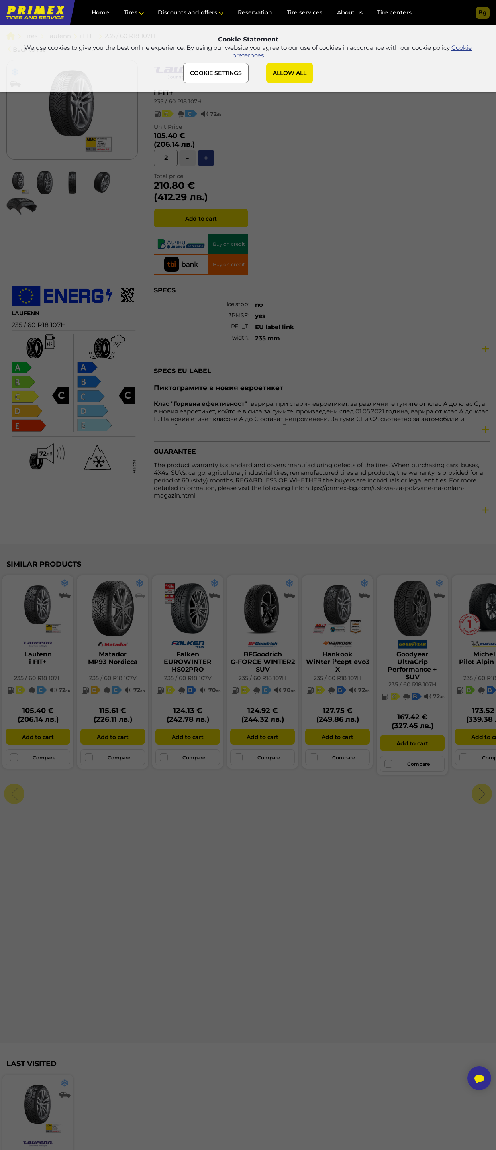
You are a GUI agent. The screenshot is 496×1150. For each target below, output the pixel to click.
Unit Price (168, 126)
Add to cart (201, 218)
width (240, 337)
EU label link (274, 327)
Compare (32, 757)
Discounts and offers (187, 12)
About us (350, 12)
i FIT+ (163, 93)
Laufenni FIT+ (38, 658)
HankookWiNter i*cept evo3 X (337, 661)
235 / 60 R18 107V (113, 678)
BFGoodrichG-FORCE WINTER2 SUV (263, 661)
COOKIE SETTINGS (216, 73)
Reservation (255, 12)
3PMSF (238, 315)
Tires (130, 12)
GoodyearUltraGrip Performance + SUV (412, 665)
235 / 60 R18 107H (178, 101)
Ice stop (237, 304)
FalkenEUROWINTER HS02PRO (188, 661)
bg (482, 12)
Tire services (304, 12)
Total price (169, 176)
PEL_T (239, 326)
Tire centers (394, 12)
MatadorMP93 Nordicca (113, 658)
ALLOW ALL (289, 73)
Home (100, 12)
